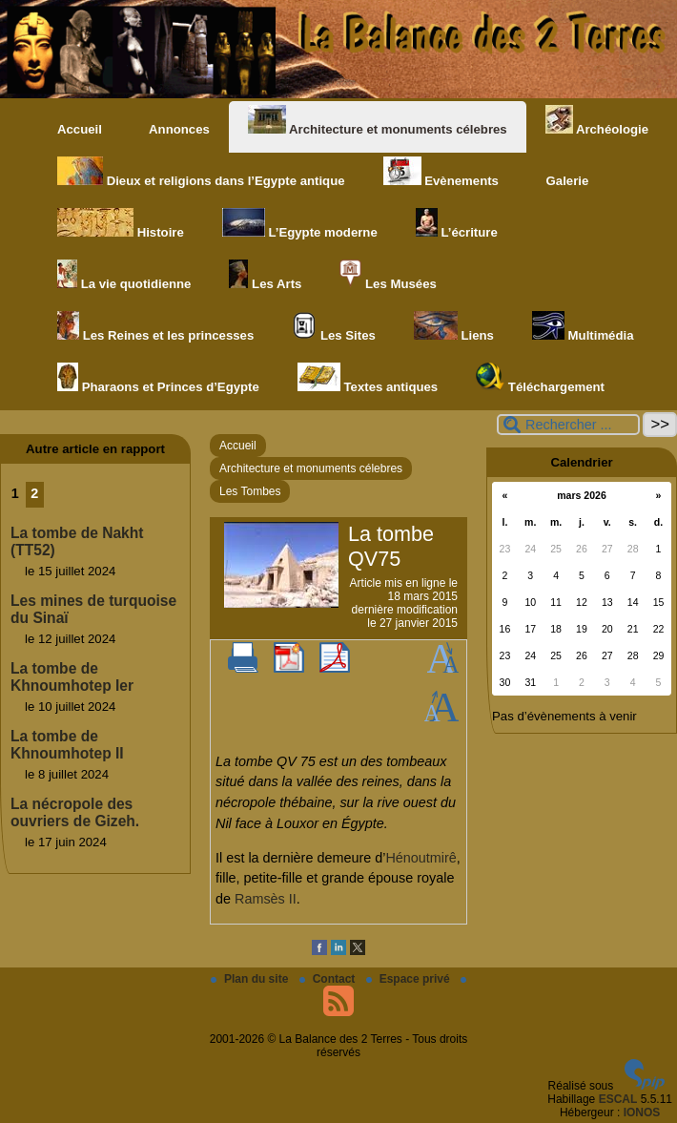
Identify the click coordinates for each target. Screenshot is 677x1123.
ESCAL (618, 1099)
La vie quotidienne (124, 275)
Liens (454, 327)
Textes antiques (367, 378)
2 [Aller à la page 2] (34, 493)
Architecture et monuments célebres (377, 120)
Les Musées (387, 275)
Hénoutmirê (420, 857)
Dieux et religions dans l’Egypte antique (201, 172)
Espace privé (409, 979)
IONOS (642, 1112)
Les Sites (334, 327)
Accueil (79, 129)
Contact (329, 979)
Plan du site (251, 979)
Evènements (441, 172)
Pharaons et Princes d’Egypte (158, 378)
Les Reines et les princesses (155, 327)
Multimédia (583, 327)
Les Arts (265, 275)
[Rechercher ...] (568, 424)
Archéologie (596, 120)
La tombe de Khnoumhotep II (67, 744)
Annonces (175, 120)
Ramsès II (266, 898)
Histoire (120, 223)
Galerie (562, 172)
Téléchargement (540, 378)
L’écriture (457, 223)
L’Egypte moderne (300, 223)
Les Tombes (249, 491)
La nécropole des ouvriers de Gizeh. (74, 812)
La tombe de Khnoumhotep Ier (71, 677)
